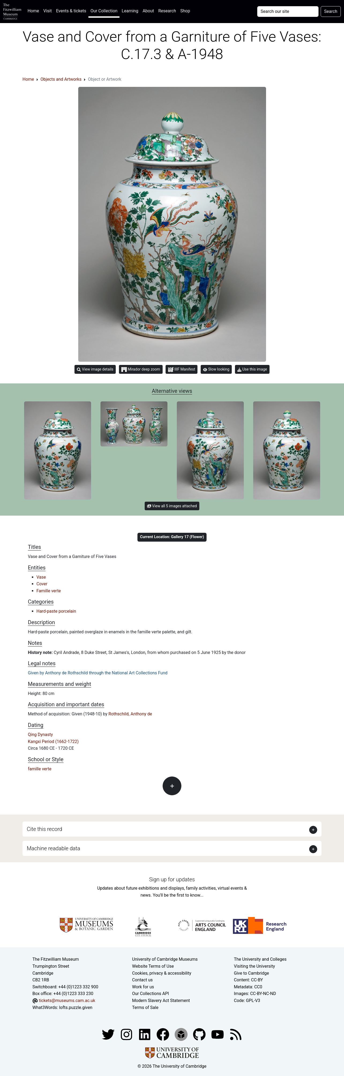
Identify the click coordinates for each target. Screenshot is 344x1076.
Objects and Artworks (60, 79)
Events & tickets (71, 10)
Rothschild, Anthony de (130, 713)
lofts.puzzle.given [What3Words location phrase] (75, 1007)
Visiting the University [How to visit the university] (254, 966)
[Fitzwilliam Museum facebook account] (145, 1034)
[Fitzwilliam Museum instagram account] (127, 1034)
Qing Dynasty (40, 734)
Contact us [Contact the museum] (142, 979)
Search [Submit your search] (330, 11)
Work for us (143, 986)
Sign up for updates (172, 879)
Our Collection (104, 10)
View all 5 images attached (172, 506)
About (148, 10)
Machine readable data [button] (53, 848)
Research (167, 10)
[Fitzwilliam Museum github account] (200, 1034)
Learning (130, 10)
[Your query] (288, 11)
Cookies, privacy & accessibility (161, 973)
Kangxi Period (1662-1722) (53, 741)
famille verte (39, 768)
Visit (47, 10)
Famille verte (48, 590)
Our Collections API (150, 993)
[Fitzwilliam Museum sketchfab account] (182, 1034)
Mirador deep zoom (140, 369)
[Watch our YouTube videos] (218, 1034)
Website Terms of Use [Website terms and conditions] (153, 966)
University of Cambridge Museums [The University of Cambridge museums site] (165, 959)
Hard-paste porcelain (56, 611)
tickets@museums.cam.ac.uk (67, 1000)
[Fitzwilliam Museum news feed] (235, 1034)
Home (34, 10)
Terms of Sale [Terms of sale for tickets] (145, 1007)
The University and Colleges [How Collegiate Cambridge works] (260, 959)
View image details (95, 369)
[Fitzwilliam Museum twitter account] (109, 1034)
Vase (41, 577)
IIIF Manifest (181, 369)
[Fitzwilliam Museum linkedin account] (163, 1034)
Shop (185, 10)
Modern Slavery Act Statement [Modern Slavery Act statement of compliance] (161, 1000)
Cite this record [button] (44, 829)
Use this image (252, 369)
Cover (41, 583)
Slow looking (216, 369)
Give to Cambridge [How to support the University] (251, 973)
